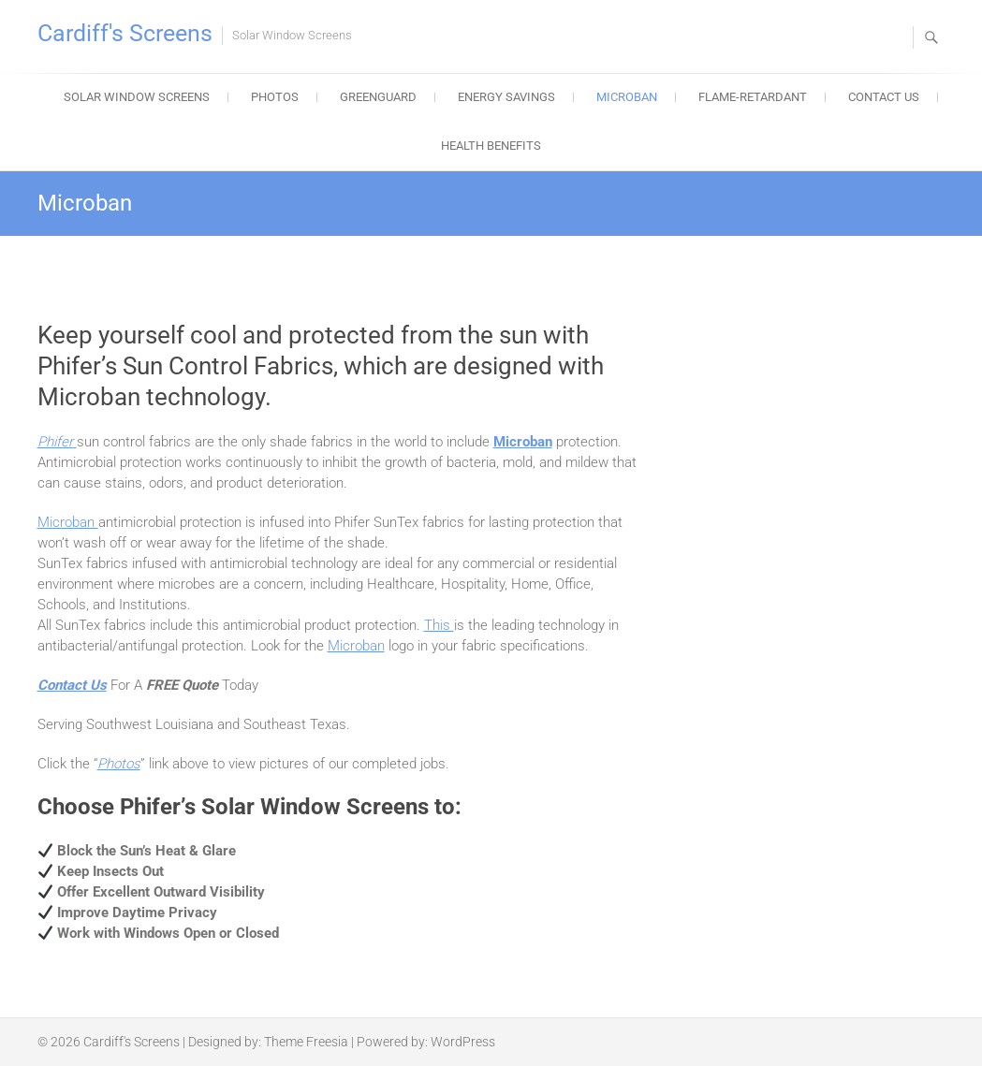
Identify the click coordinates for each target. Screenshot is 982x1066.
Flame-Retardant (752, 97)
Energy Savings (506, 97)
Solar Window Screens (137, 97)
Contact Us (883, 97)
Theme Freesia (306, 1041)
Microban (626, 97)
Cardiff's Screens (125, 33)
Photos (275, 97)
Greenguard (378, 97)
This (439, 625)
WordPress (463, 1041)
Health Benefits (491, 146)
